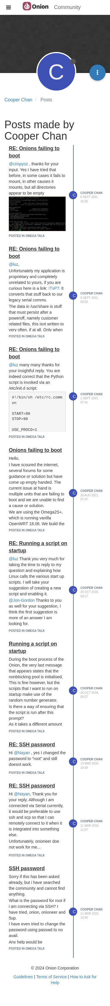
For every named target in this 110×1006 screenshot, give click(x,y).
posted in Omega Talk (27, 235)
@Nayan (22, 752)
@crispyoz (18, 164)
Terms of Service (51, 976)
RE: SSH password (32, 744)
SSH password (27, 868)
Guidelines (23, 976)
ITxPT (53, 288)
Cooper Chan (91, 193)
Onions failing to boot (35, 450)
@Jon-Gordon (22, 600)
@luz (13, 264)
